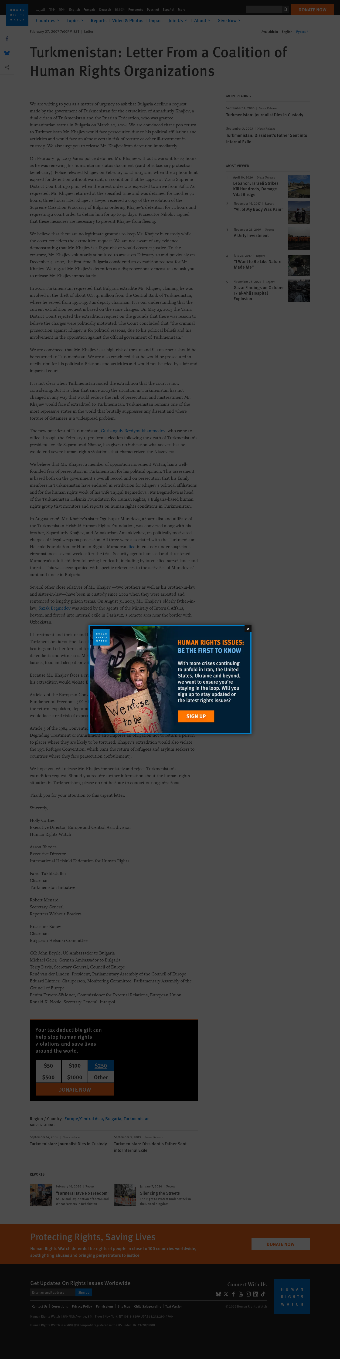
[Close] (248, 628)
